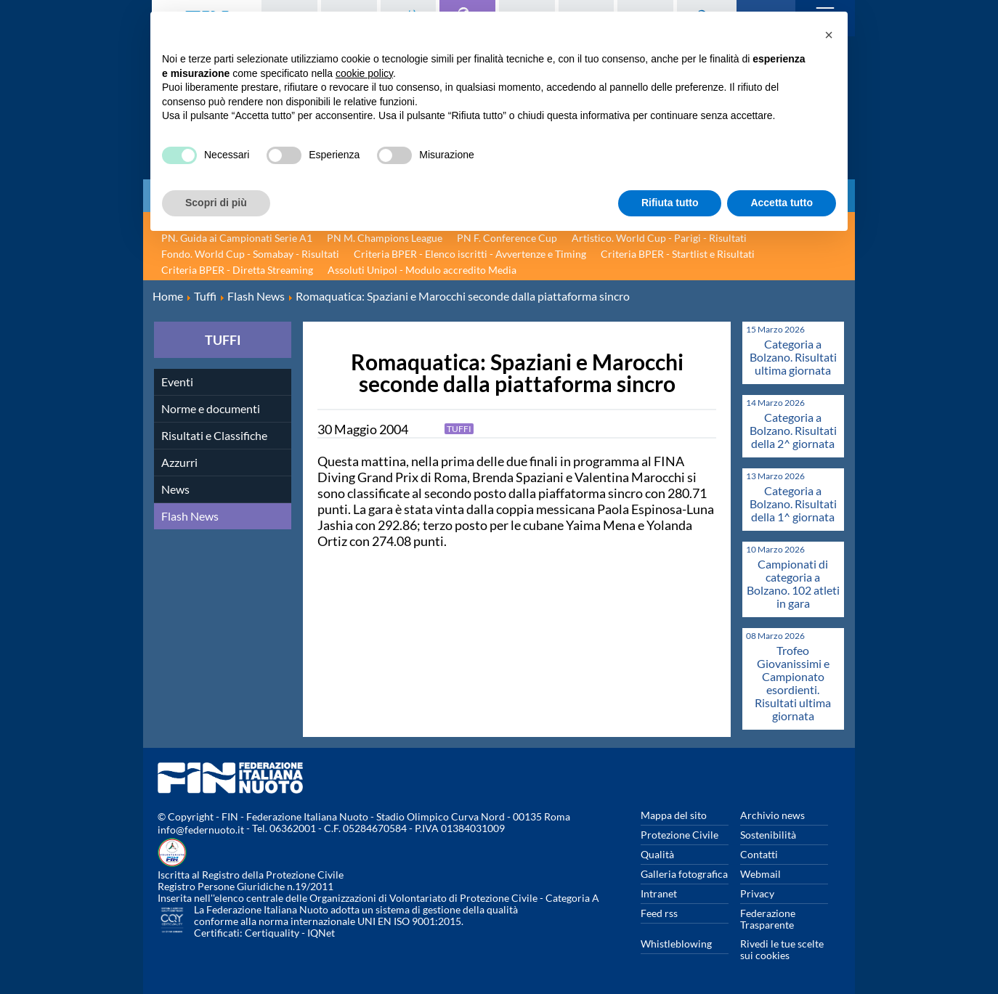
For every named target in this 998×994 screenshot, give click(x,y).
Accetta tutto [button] (781, 202)
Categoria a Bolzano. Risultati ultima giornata (793, 357)
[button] (828, 34)
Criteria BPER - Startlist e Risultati (678, 254)
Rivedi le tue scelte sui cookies (782, 949)
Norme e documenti (210, 408)
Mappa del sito (674, 815)
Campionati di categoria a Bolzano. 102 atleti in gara (793, 583)
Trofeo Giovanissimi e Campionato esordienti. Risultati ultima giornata (793, 682)
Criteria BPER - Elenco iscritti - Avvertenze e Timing (470, 254)
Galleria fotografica (684, 874)
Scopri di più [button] (216, 202)
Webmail (760, 874)
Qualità (657, 854)
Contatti (759, 854)
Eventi (177, 381)
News (175, 489)
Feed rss (659, 913)
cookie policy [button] (364, 73)
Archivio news (772, 815)
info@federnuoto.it (201, 829)
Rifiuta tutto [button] (670, 202)
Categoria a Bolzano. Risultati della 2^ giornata (793, 430)
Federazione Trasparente (767, 919)
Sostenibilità (768, 834)
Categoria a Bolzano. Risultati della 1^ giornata (793, 504)
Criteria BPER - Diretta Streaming (237, 270)
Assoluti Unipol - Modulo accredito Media (422, 270)
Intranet (659, 893)
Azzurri (179, 462)
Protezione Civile (679, 834)
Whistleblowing (676, 943)
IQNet (321, 932)
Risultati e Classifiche (214, 435)
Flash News (190, 516)
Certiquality (272, 932)
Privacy (757, 893)
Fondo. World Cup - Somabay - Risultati (250, 254)
